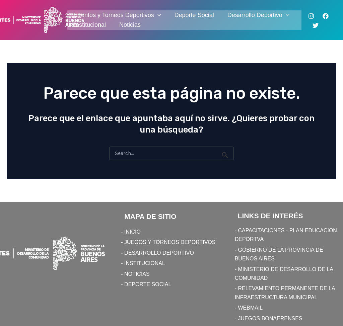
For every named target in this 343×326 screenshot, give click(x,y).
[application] (157, 15)
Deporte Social (194, 15)
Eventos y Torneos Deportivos (117, 15)
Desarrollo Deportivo (258, 15)
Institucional (90, 24)
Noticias (130, 24)
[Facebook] (326, 16)
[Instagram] (311, 16)
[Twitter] (316, 25)
